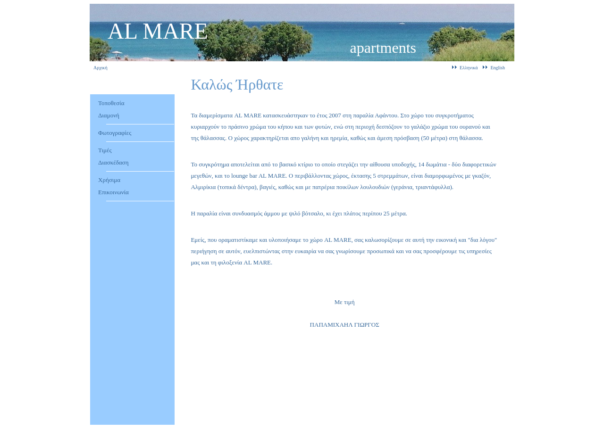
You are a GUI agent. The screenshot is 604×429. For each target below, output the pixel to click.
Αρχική (100, 67)
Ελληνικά (469, 67)
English (497, 67)
